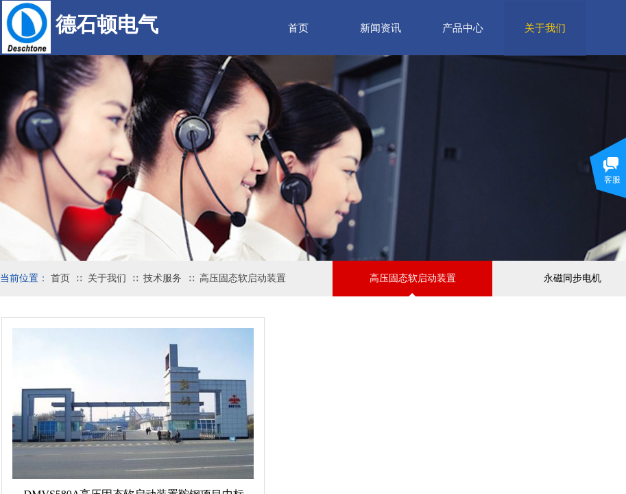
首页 (298, 28)
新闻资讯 (380, 28)
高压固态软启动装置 (243, 278)
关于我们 (107, 278)
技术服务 (162, 278)
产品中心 (462, 28)
